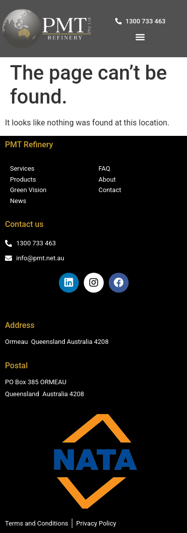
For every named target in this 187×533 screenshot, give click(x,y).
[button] (140, 36)
